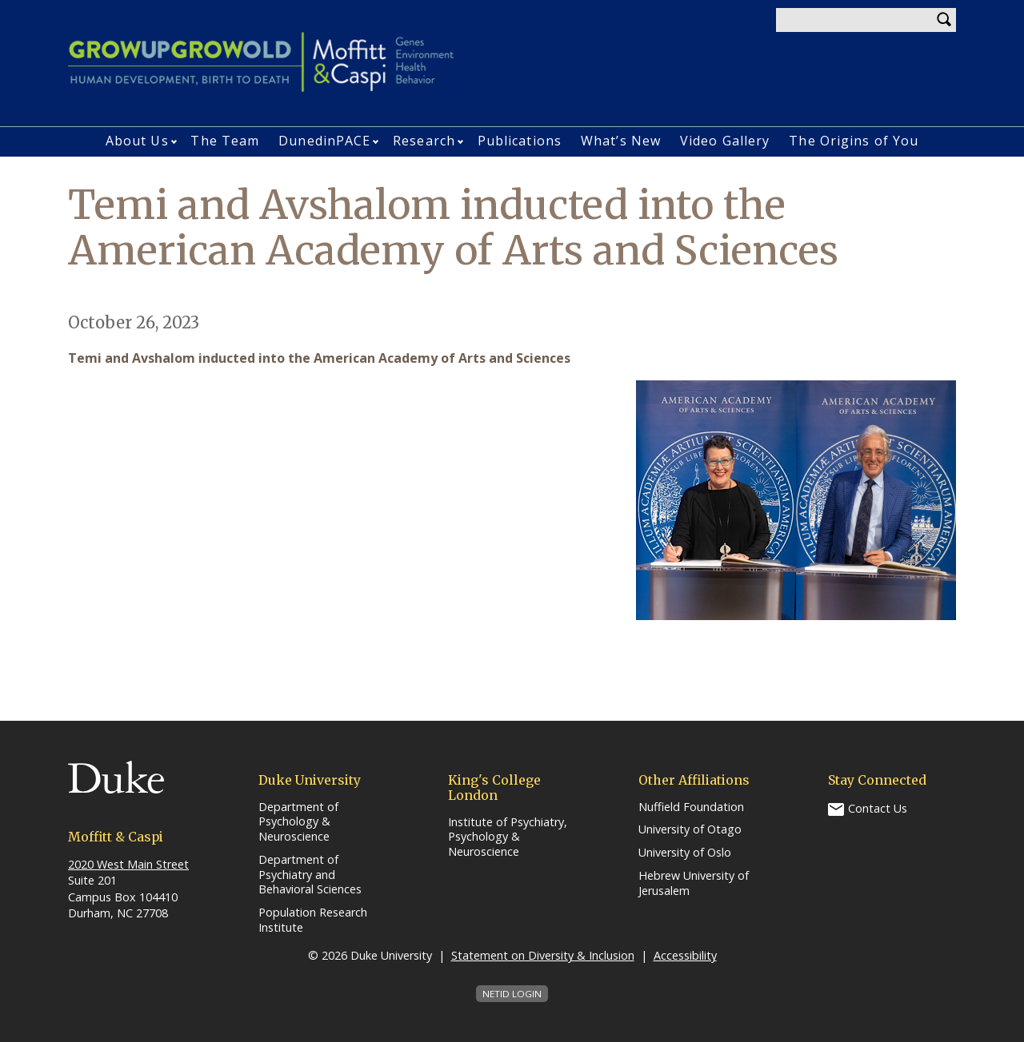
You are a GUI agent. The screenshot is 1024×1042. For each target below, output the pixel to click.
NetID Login (512, 994)
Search (944, 20)
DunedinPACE (324, 140)
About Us (137, 140)
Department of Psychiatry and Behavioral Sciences (310, 875)
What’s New (621, 140)
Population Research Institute (312, 920)
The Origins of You (853, 140)
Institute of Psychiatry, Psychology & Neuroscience (507, 837)
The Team (224, 140)
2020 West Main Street (128, 864)
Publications (520, 140)
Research (424, 140)
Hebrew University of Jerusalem (693, 883)
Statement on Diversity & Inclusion (542, 955)
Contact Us (877, 808)
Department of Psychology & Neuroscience (298, 822)
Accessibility (685, 955)
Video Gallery (725, 140)
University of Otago (690, 829)
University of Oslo (684, 852)
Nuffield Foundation (691, 807)
